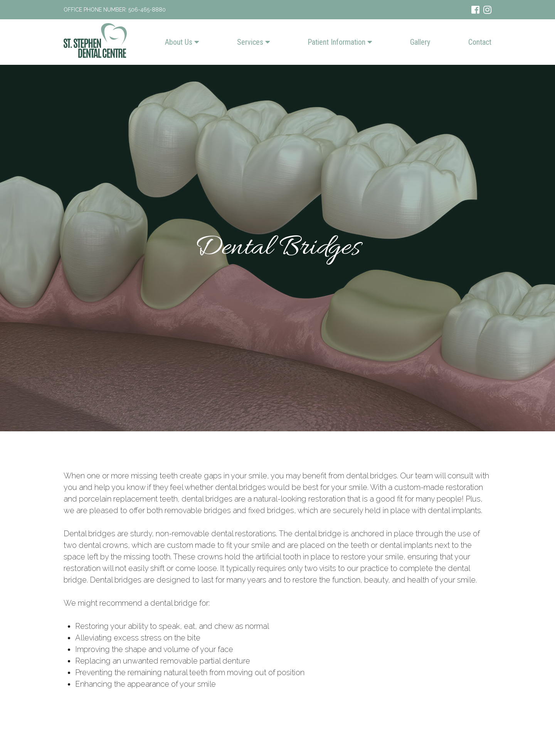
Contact (479, 42)
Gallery (420, 42)
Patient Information (340, 42)
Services (253, 42)
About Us (182, 42)
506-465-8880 (147, 10)
